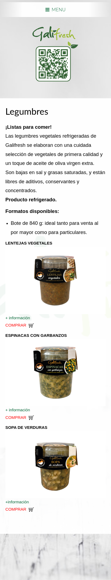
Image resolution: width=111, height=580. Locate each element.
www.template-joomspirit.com (2, 553)
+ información (18, 318)
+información (17, 502)
